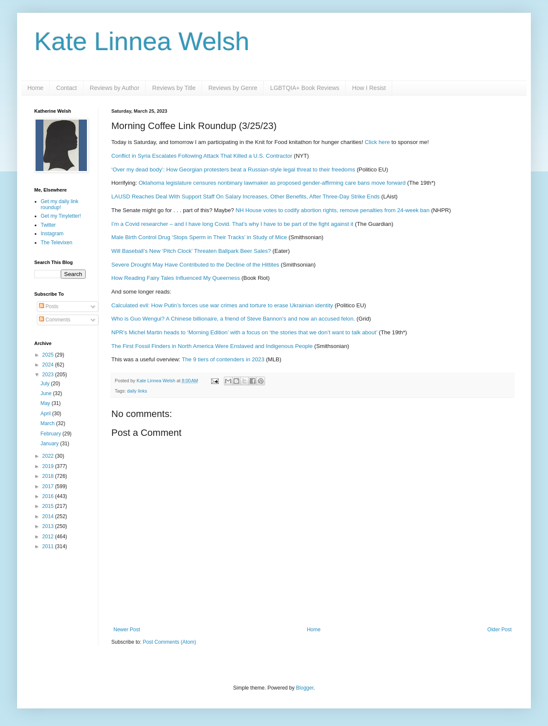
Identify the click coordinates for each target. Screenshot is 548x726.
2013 (48, 526)
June (46, 393)
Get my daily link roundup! (59, 204)
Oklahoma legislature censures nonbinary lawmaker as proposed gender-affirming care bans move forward (272, 183)
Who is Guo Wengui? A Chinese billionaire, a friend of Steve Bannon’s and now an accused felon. (233, 318)
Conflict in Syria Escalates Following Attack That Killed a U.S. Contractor (201, 156)
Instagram (52, 234)
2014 (48, 516)
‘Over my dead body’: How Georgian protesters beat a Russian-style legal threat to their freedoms (233, 169)
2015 (48, 506)
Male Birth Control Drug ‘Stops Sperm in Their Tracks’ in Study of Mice (199, 237)
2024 (48, 365)
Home (35, 87)
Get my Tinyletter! (61, 216)
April (46, 414)
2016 (48, 496)
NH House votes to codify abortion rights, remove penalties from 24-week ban (332, 210)
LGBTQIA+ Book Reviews (304, 87)
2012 (48, 537)
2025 (48, 355)
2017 (48, 486)
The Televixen (56, 243)
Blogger (304, 688)
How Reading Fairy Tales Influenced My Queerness (175, 278)
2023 (48, 375)
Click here (377, 142)
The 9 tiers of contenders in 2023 (223, 359)
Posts (48, 306)
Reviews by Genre (232, 87)
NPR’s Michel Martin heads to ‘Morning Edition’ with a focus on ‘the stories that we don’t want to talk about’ (244, 332)
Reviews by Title (174, 87)
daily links (137, 390)
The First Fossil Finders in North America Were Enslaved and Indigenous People (212, 346)
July (45, 384)
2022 (48, 456)
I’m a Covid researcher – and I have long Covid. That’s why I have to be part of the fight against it (232, 224)
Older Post (499, 630)
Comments (54, 320)
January (50, 444)
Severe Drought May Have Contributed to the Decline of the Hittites (195, 264)
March (48, 423)
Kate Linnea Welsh (142, 41)
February (51, 434)
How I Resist (369, 87)
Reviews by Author (115, 87)
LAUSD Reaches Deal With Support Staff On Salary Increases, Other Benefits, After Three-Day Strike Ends (245, 196)
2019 (48, 466)
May (45, 403)
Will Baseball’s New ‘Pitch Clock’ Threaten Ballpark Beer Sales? (191, 251)
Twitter (48, 225)
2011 (48, 546)
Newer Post (126, 630)
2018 (48, 476)
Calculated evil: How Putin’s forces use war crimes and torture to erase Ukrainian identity (222, 305)
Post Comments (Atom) (169, 642)
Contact (66, 87)
